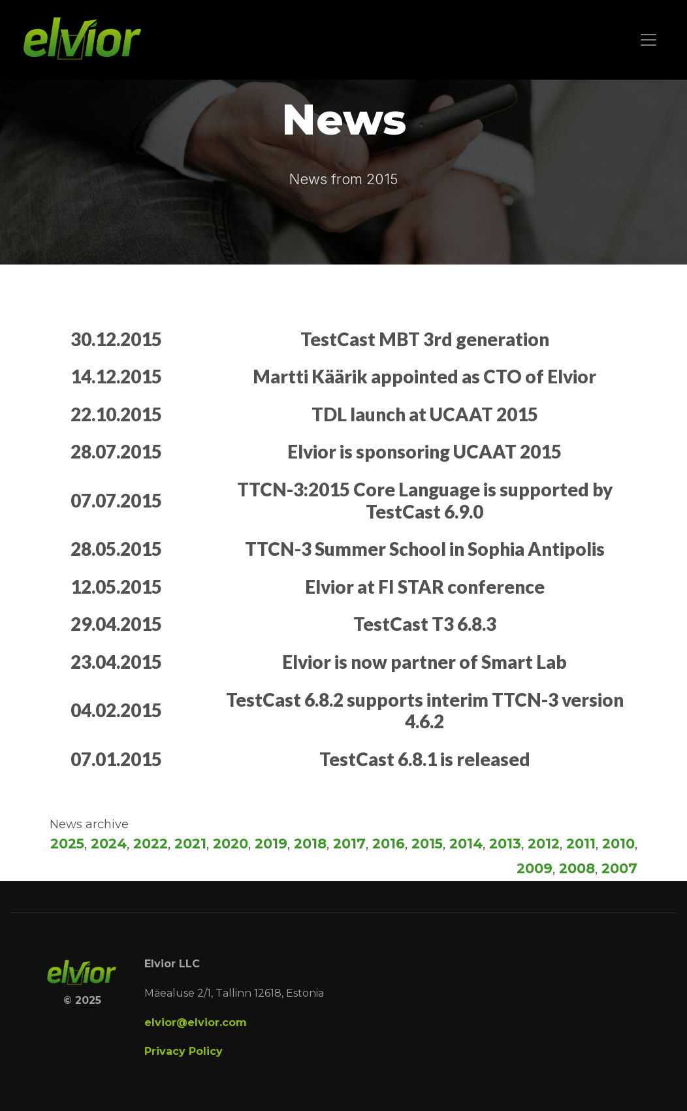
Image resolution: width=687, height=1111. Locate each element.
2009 (534, 868)
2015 (427, 843)
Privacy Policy (183, 1051)
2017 (349, 843)
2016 (388, 843)
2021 (190, 843)
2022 (150, 843)
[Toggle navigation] (648, 39)
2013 (505, 843)
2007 (619, 868)
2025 (67, 843)
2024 (109, 843)
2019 (271, 843)
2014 (466, 843)
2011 (581, 843)
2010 (618, 843)
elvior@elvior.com (195, 1022)
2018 (310, 843)
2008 (577, 868)
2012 (544, 843)
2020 (230, 843)
